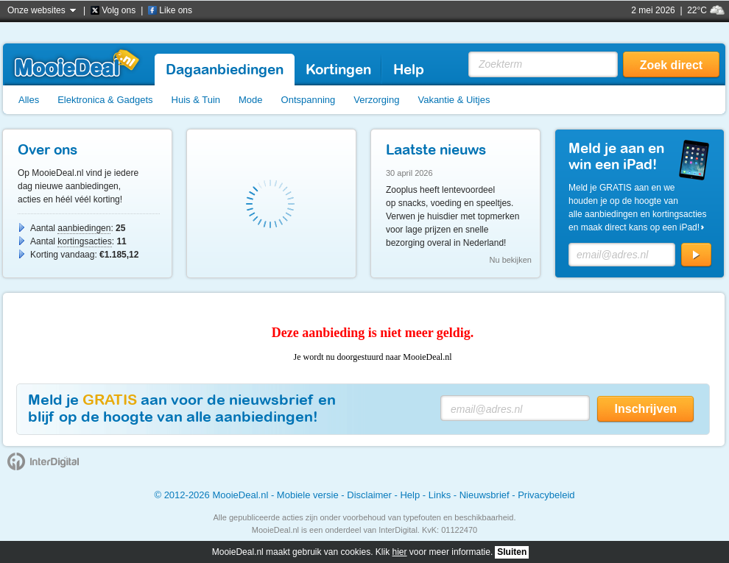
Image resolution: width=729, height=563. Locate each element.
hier (399, 552)
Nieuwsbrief (484, 494)
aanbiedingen (83, 228)
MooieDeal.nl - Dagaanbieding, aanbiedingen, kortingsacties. (76, 63)
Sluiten (511, 552)
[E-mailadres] (621, 254)
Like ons (175, 10)
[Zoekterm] (543, 64)
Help (410, 494)
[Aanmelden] (696, 255)
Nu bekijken (511, 259)
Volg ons (118, 10)
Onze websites (36, 10)
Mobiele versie (308, 494)
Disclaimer (369, 494)
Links (440, 494)
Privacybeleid (546, 494)
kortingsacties (84, 241)
